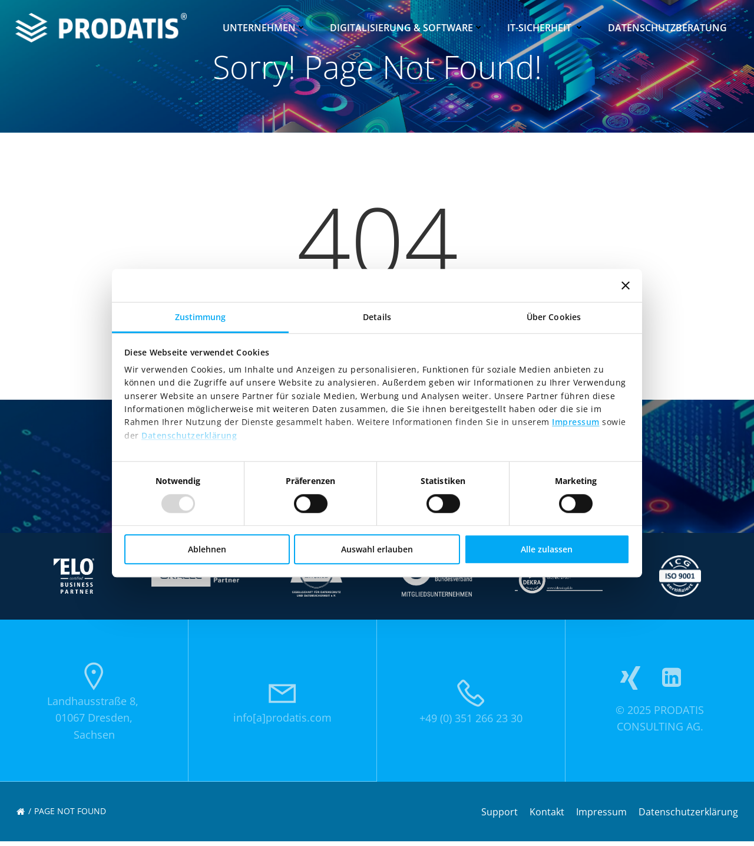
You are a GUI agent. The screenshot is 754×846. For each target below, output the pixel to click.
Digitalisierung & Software (408, 26)
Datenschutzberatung (668, 26)
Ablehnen (207, 549)
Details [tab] (377, 316)
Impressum (576, 422)
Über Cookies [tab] (554, 316)
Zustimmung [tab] (200, 316)
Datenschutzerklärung (189, 435)
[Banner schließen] (625, 285)
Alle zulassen (547, 549)
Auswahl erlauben (377, 549)
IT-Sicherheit (547, 26)
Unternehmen (265, 26)
